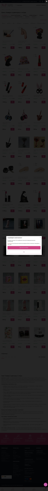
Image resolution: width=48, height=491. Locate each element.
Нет (24, 252)
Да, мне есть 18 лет (24, 247)
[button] (45, 484)
